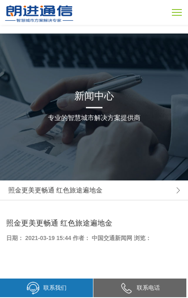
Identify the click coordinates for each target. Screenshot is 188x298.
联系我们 (47, 288)
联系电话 (140, 287)
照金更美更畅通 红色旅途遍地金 (55, 190)
